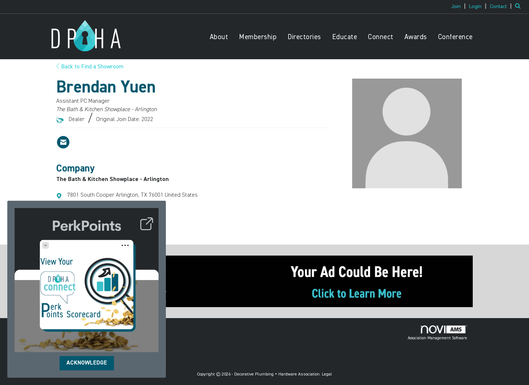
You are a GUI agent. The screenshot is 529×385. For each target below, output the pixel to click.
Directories (304, 37)
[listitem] (459, 7)
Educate (344, 37)
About (219, 37)
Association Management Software (437, 332)
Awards (415, 37)
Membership (258, 37)
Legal (327, 374)
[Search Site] (519, 7)
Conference (455, 37)
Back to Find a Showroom (89, 67)
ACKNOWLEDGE (86, 363)
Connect (380, 37)
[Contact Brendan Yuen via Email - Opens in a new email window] (63, 142)
